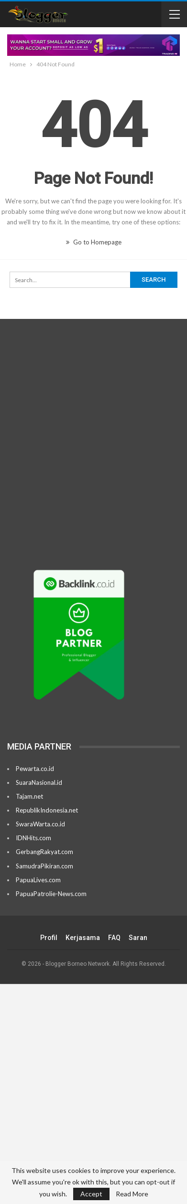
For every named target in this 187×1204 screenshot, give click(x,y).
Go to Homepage (93, 242)
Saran (138, 937)
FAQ (114, 937)
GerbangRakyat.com (44, 851)
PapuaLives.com (38, 880)
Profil (48, 937)
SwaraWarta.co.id (40, 824)
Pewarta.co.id (35, 768)
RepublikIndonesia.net (47, 810)
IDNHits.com (33, 838)
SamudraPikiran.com (44, 866)
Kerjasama (83, 937)
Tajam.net (29, 796)
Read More (132, 1194)
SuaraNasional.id (39, 782)
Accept (91, 1194)
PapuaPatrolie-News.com (51, 894)
